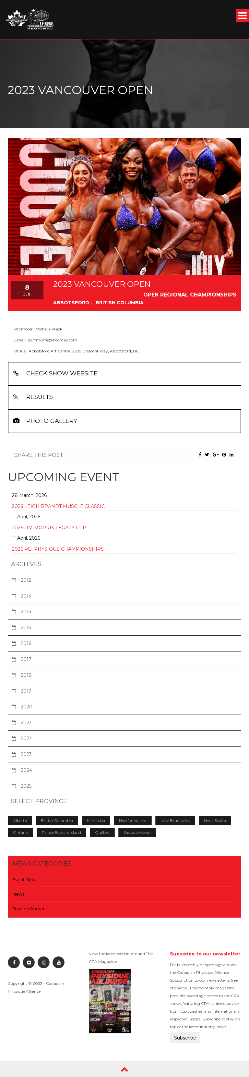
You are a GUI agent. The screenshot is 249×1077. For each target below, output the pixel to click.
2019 (26, 691)
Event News (25, 879)
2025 (26, 786)
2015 (26, 627)
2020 (26, 707)
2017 (26, 659)
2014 (26, 612)
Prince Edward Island (61, 832)
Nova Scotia (215, 820)
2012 (26, 580)
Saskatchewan (137, 832)
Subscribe (185, 1038)
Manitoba (96, 820)
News (18, 894)
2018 (26, 675)
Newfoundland (133, 820)
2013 (26, 596)
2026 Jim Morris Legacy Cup (49, 528)
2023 (26, 754)
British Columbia (57, 820)
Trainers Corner (29, 908)
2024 (26, 770)
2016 (26, 643)
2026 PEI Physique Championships (58, 549)
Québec (102, 832)
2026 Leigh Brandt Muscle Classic (58, 506)
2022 (26, 738)
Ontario (20, 832)
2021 (26, 723)
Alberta (20, 820)
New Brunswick (175, 820)
